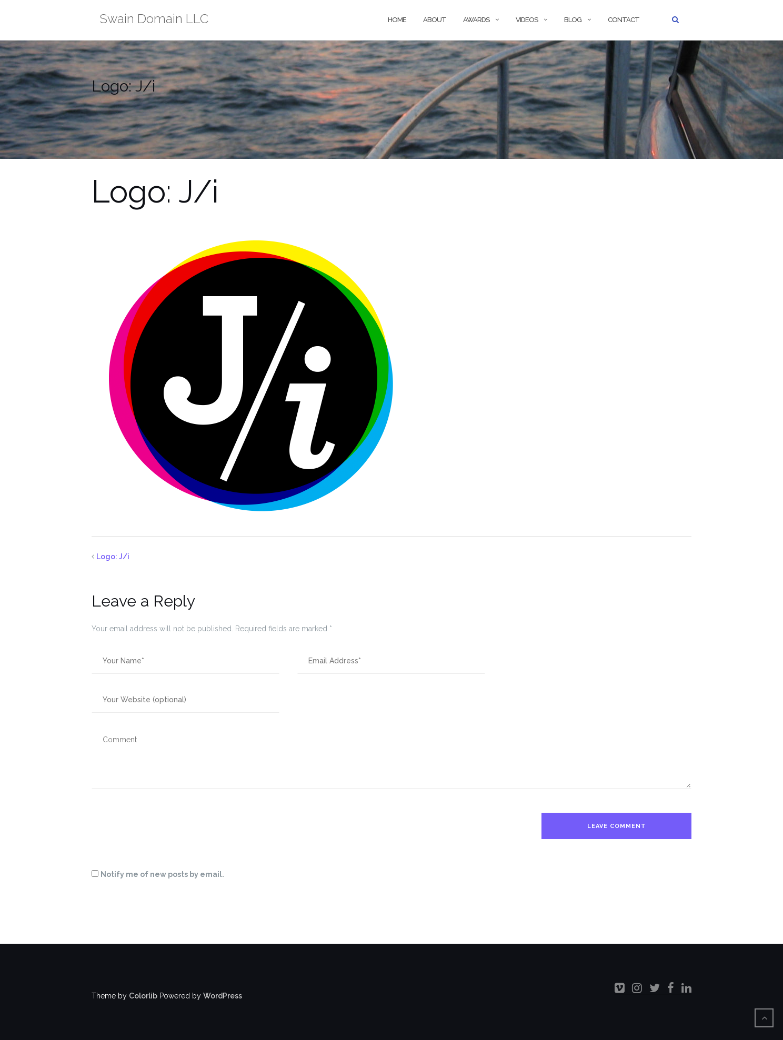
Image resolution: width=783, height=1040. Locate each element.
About (434, 20)
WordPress (222, 996)
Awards (476, 20)
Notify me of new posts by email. (162, 874)
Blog (572, 20)
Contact (623, 20)
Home (396, 20)
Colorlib (143, 996)
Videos (527, 20)
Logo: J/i (112, 556)
